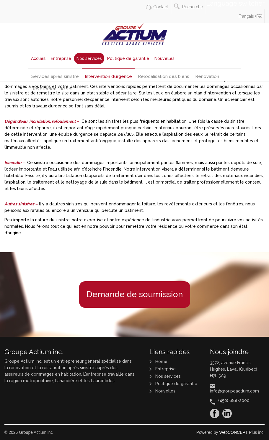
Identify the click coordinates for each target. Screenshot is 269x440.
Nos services (89, 58)
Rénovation (207, 76)
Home (161, 361)
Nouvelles (164, 58)
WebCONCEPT (233, 432)
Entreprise (61, 58)
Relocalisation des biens (163, 76)
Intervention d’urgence (108, 76)
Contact (160, 6)
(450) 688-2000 (234, 400)
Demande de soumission (135, 294)
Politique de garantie (128, 58)
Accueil (38, 58)
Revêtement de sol (52, 88)
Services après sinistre (55, 76)
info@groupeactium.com (234, 391)
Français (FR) (251, 16)
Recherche (188, 6)
